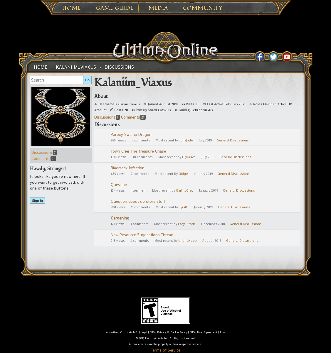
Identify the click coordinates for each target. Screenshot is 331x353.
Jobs (222, 332)
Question (119, 184)
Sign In (37, 200)
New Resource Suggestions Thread (142, 234)
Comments (43, 158)
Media (158, 8)
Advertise (111, 332)
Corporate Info (129, 332)
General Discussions (233, 140)
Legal (144, 332)
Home (71, 8)
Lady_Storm (187, 224)
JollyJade (186, 140)
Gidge (183, 174)
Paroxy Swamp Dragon (131, 134)
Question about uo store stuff (138, 201)
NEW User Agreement (203, 332)
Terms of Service (165, 350)
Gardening (120, 218)
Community (202, 8)
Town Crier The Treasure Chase (138, 151)
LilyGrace (189, 157)
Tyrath (183, 207)
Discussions (44, 152)
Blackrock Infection (128, 167)
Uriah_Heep (187, 241)
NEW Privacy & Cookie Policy (168, 332)
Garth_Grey (184, 190)
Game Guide (115, 8)
